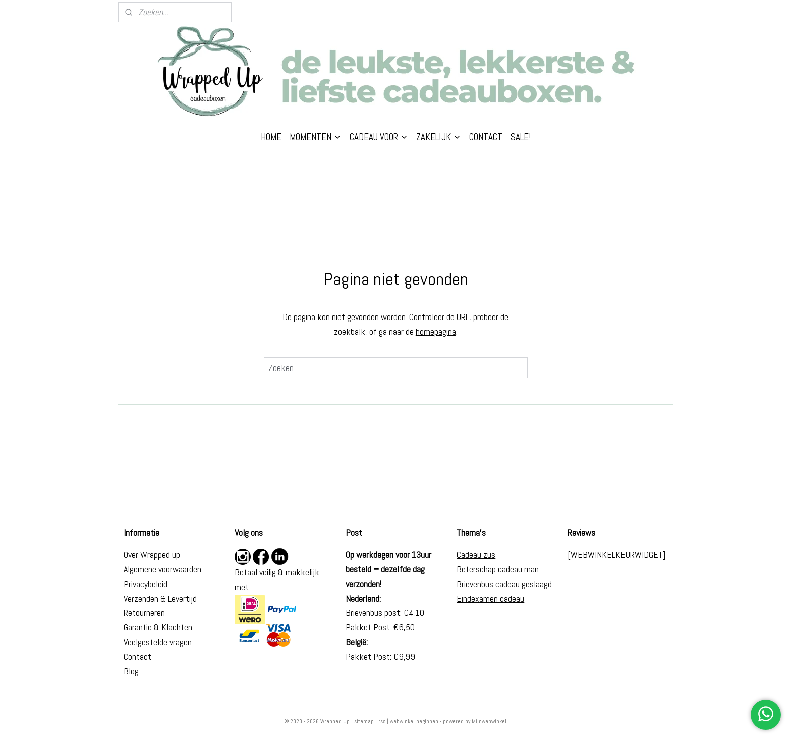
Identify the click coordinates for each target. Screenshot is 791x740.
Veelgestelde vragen (158, 642)
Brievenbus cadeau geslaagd (504, 584)
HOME (271, 137)
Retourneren (144, 612)
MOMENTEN (316, 137)
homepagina (436, 331)
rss (381, 721)
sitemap (364, 721)
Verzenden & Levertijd (160, 598)
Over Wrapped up (152, 554)
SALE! (521, 137)
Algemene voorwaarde (160, 569)
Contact (137, 656)
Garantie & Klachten (158, 627)
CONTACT (485, 137)
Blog (131, 671)
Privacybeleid (145, 584)
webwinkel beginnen (414, 721)
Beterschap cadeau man (498, 569)
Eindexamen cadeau (490, 598)
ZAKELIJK (438, 137)
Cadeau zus (476, 554)
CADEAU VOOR (379, 137)
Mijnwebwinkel (489, 721)
